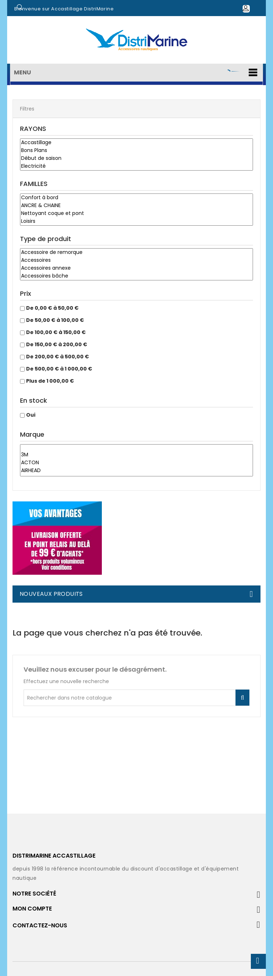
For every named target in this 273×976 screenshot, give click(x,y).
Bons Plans (136, 151)
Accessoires (136, 260)
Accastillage (136, 143)
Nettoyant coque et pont (136, 213)
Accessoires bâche (136, 276)
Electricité (136, 166)
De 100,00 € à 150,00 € (56, 332)
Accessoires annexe (136, 268)
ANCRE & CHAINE (136, 206)
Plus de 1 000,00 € (50, 380)
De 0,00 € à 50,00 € (52, 308)
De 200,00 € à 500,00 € (57, 356)
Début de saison (136, 158)
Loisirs (136, 221)
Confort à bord (136, 198)
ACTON (136, 463)
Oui (30, 414)
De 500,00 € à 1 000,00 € (59, 368)
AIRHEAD (136, 471)
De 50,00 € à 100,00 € (55, 320)
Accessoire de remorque (136, 252)
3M (136, 455)
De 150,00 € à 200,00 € (56, 344)
